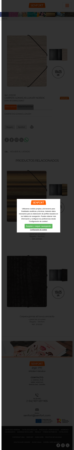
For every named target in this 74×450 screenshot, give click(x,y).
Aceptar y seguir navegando (38, 217)
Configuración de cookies (38, 220)
